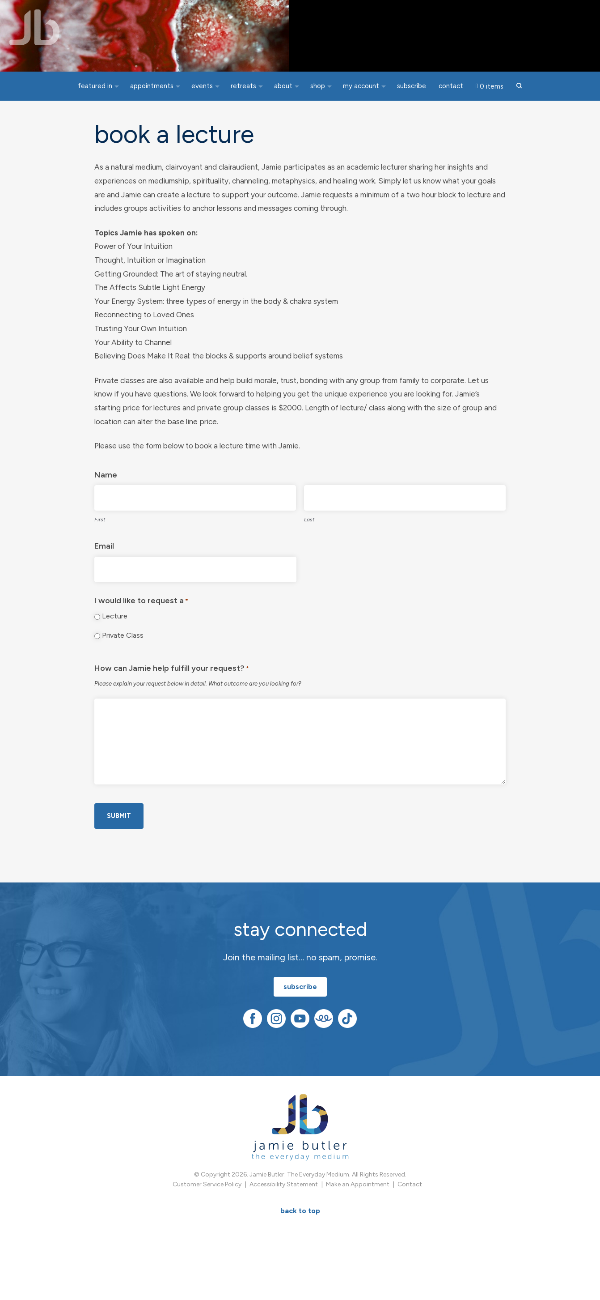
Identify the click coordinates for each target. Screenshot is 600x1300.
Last (309, 536)
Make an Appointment (357, 1199)
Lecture (114, 633)
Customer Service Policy (207, 1199)
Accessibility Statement (283, 1199)
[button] (519, 86)
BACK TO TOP (300, 1225)
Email (104, 563)
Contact (409, 1199)
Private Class (123, 652)
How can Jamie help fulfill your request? (171, 686)
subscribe (300, 1001)
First (100, 536)
